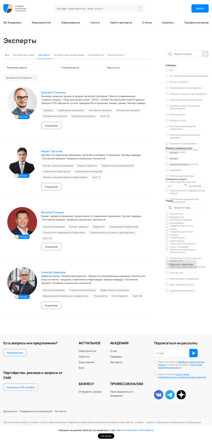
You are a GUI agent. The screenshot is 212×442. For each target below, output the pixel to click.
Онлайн (174, 153)
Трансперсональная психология (187, 266)
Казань (173, 229)
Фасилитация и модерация (184, 278)
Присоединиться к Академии (122, 393)
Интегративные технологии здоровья (185, 136)
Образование (70, 22)
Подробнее (51, 125)
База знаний (86, 362)
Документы (10, 412)
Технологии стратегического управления (186, 259)
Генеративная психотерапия (185, 88)
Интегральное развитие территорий (183, 127)
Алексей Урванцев (53, 272)
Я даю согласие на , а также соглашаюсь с (181, 365)
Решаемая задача (17, 67)
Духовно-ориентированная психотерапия (185, 107)
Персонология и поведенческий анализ (187, 192)
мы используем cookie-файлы (137, 430)
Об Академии (12, 22)
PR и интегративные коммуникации (189, 76)
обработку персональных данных (181, 363)
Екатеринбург (177, 223)
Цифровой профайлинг (182, 290)
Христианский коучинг (182, 284)
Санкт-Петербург (179, 247)
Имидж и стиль (178, 120)
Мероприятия (41, 22)
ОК (193, 353)
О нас (113, 351)
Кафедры (116, 356)
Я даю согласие (182, 376)
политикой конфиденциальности (180, 366)
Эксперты (46, 55)
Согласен (106, 436)
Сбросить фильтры (181, 264)
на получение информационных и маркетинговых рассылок (182, 376)
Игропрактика (177, 114)
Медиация (175, 170)
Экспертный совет (24, 55)
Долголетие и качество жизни (186, 100)
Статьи (147, 22)
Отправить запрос (90, 391)
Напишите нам (15, 352)
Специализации (70, 67)
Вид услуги (113, 67)
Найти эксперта (121, 22)
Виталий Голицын (52, 212)
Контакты (63, 412)
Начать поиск (205, 54)
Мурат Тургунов (51, 151)
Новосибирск (177, 241)
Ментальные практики (182, 176)
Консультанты (121, 55)
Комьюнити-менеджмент (183, 143)
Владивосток (177, 217)
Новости (84, 356)
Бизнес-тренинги (179, 82)
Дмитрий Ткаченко (53, 92)
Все (7, 55)
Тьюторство (176, 272)
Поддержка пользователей (37, 412)
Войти (200, 8)
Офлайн (174, 158)
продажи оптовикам (18, 77)
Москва (174, 235)
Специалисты (100, 55)
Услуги (95, 22)
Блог (82, 368)
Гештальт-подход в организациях (188, 94)
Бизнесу (168, 22)
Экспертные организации (71, 55)
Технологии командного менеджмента (183, 251)
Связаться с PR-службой (21, 387)
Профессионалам (196, 22)
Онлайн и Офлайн (179, 164)
